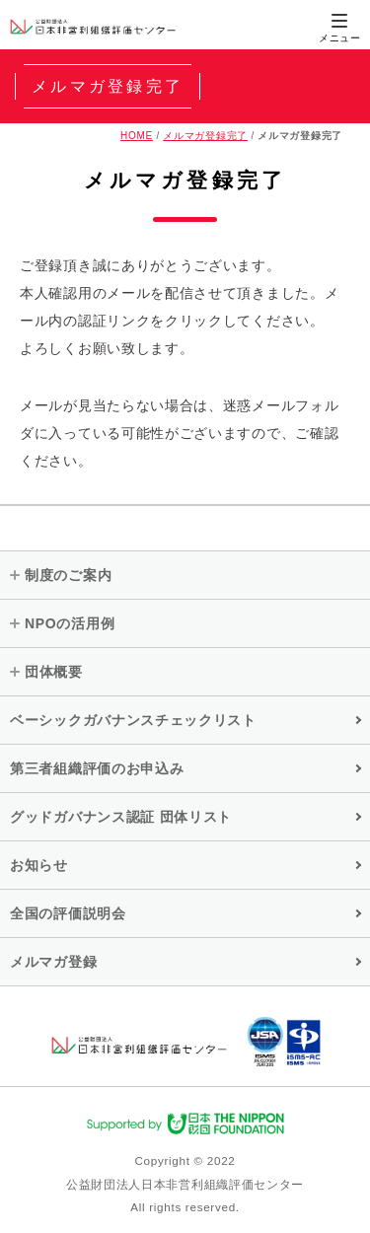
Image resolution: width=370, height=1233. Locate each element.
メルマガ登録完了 (205, 135)
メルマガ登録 (53, 962)
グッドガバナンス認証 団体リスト (121, 817)
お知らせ (39, 865)
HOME (136, 135)
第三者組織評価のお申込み (97, 768)
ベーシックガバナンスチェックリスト (133, 720)
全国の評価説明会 (68, 913)
